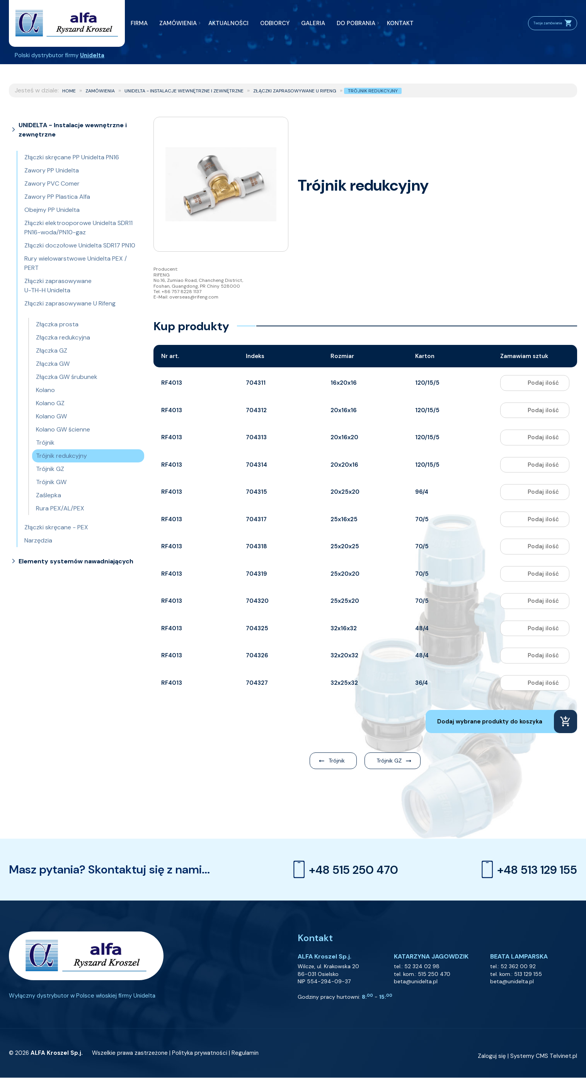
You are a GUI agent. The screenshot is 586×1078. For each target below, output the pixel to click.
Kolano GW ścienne (63, 429)
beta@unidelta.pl (416, 981)
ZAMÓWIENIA (178, 23)
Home (69, 91)
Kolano (45, 390)
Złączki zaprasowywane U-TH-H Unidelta (58, 285)
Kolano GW (51, 416)
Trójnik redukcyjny (373, 91)
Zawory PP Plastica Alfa (57, 197)
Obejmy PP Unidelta (52, 210)
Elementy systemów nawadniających (76, 561)
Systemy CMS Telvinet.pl (543, 1056)
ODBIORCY (275, 23)
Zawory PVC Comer (52, 183)
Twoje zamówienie (542, 23)
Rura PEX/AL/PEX (60, 508)
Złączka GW (53, 364)
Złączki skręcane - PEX (56, 527)
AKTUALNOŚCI (228, 23)
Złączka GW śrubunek (66, 377)
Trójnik (45, 442)
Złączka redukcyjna (63, 337)
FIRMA (139, 23)
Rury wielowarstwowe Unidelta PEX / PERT (75, 263)
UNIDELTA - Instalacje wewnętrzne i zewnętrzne (184, 91)
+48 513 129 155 (527, 869)
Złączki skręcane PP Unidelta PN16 (71, 157)
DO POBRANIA (356, 23)
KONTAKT (400, 23)
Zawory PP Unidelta (51, 170)
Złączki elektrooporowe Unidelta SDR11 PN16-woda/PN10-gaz (78, 227)
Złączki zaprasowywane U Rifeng (294, 91)
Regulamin (245, 1053)
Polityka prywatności (199, 1053)
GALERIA (313, 23)
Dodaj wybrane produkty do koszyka (489, 721)
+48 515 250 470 (344, 869)
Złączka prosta (57, 324)
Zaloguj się (492, 1056)
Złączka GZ (51, 350)
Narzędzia (38, 540)
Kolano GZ (50, 403)
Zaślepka (48, 495)
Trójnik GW (51, 482)
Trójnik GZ (50, 469)
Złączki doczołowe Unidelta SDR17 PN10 (79, 245)
